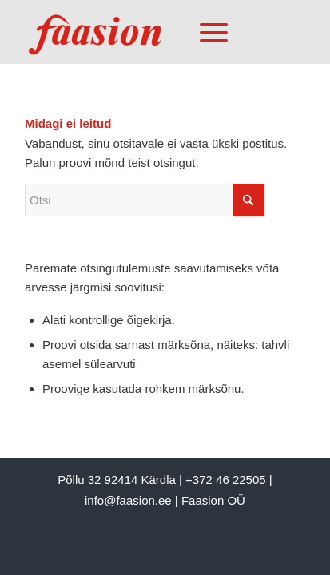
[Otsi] (144, 200)
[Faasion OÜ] (137, 32)
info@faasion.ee (128, 500)
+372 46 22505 (225, 479)
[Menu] (206, 32)
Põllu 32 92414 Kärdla (117, 479)
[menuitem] (211, 32)
